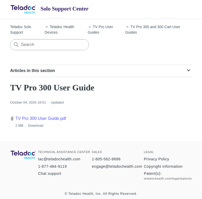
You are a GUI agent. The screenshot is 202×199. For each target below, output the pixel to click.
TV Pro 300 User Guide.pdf (40, 118)
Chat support (49, 173)
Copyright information (163, 166)
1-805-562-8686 (106, 159)
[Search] (49, 44)
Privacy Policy (156, 159)
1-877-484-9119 (52, 166)
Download (35, 125)
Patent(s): (152, 173)
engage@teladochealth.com (117, 166)
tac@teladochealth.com (59, 159)
